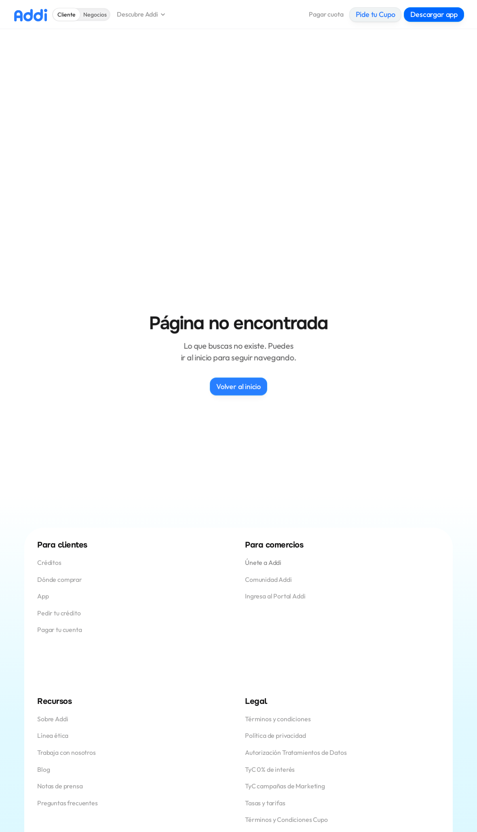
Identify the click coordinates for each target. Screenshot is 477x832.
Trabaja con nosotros (66, 752)
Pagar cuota (326, 14)
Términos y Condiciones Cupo (286, 819)
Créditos (50, 562)
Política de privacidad (275, 735)
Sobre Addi (52, 719)
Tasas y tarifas (265, 803)
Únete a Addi (263, 562)
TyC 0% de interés (270, 769)
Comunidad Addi (268, 579)
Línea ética (52, 735)
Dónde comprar (59, 579)
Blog (43, 769)
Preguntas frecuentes (67, 803)
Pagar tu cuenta (59, 630)
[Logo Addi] (30, 15)
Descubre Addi (137, 14)
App (43, 596)
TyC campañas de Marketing (285, 786)
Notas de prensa (60, 786)
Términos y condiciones (277, 719)
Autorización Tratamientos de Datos (296, 752)
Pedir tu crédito (58, 613)
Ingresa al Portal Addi (275, 596)
